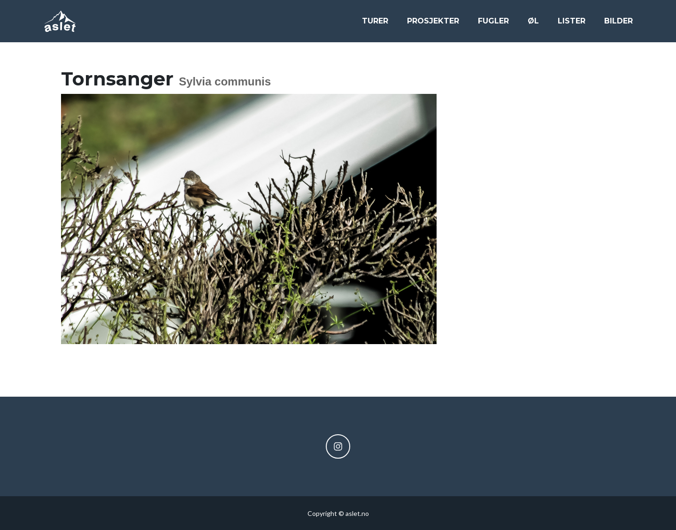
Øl (533, 24)
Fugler (493, 24)
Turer (375, 24)
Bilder (618, 24)
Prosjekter (433, 24)
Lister (571, 24)
